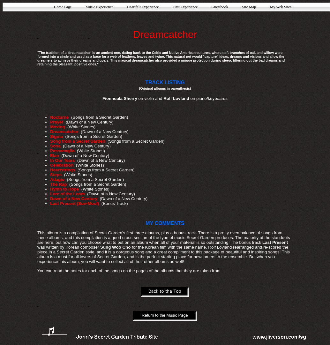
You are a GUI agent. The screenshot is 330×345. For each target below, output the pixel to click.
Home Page (63, 7)
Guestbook (220, 7)
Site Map (249, 7)
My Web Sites (280, 7)
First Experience (185, 7)
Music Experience (99, 7)
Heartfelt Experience (143, 7)
